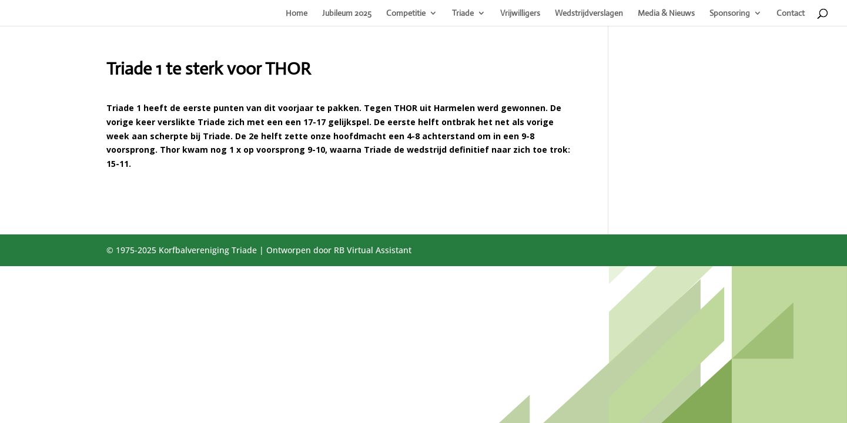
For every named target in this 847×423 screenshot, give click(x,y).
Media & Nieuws (666, 13)
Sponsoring (729, 13)
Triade (463, 13)
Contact (790, 13)
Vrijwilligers (520, 13)
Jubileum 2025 (346, 13)
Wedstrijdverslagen (589, 13)
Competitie (406, 13)
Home (296, 13)
